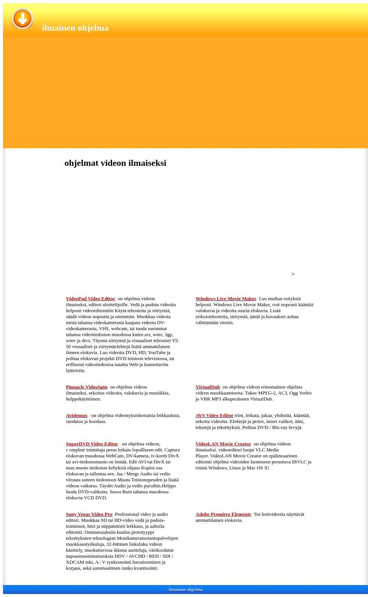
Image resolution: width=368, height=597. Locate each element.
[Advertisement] (185, 95)
